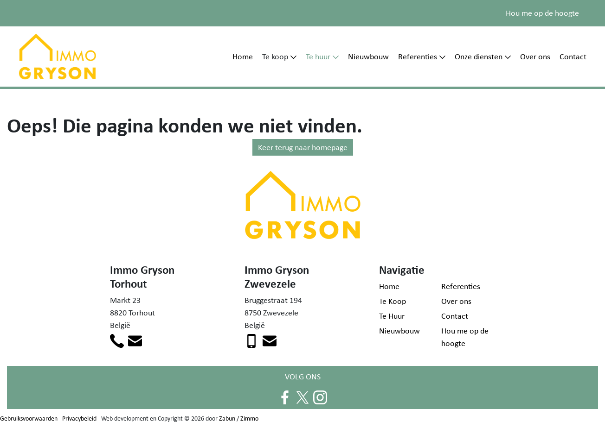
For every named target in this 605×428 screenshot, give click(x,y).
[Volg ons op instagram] (320, 397)
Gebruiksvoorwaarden (29, 418)
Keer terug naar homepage (303, 147)
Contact (573, 56)
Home (242, 56)
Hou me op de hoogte (542, 13)
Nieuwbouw (368, 56)
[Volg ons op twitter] (302, 397)
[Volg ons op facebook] (285, 397)
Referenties (417, 56)
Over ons (535, 56)
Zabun (227, 418)
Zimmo (249, 418)
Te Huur (392, 315)
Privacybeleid (79, 418)
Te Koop (392, 301)
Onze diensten (478, 56)
